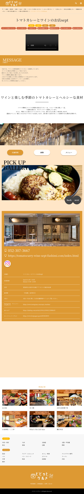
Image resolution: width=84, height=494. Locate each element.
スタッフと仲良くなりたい (8, 28)
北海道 (44, 442)
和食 (23, 459)
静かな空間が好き (77, 28)
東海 (38, 25)
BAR (45, 25)
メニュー (69, 152)
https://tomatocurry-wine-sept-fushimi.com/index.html (43, 255)
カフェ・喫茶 (46, 454)
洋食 (52, 25)
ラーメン (64, 456)
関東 (63, 445)
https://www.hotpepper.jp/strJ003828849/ (36, 316)
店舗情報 (15, 152)
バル (3, 456)
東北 (3, 445)
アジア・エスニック (28, 454)
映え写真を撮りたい (66, 28)
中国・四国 (5, 442)
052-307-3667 (19, 250)
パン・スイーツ (26, 456)
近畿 (43, 445)
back (69, 200)
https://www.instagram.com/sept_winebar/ (36, 304)
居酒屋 (44, 459)
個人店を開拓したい (43, 28)
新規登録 (40, 484)
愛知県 (31, 25)
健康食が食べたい (54, 28)
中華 (3, 459)
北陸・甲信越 (66, 442)
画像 (42, 152)
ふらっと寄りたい (21, 28)
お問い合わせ (48, 484)
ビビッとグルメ (37, 491)
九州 (23, 442)
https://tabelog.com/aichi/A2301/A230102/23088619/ (39, 310)
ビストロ (44, 456)
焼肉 (3, 462)
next (77, 200)
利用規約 (33, 484)
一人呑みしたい (32, 28)
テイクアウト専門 (67, 454)
